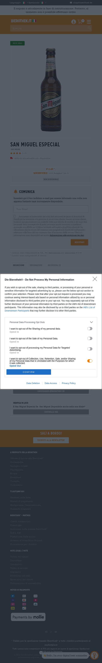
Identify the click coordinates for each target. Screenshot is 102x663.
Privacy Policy (69, 383)
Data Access (51, 383)
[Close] (96, 280)
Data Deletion (33, 383)
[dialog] (51, 331)
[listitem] (51, 322)
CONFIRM (29, 372)
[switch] (89, 328)
